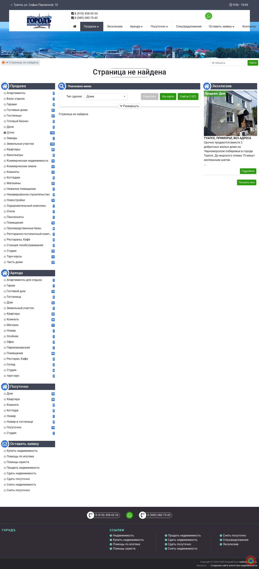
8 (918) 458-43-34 (86, 13)
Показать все (247, 182)
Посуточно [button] (160, 26)
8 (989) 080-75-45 (86, 18)
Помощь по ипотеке (126, 544)
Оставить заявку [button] (222, 26)
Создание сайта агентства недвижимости (234, 565)
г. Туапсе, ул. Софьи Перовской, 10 (34, 5)
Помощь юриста (124, 548)
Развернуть (129, 106)
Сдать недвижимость (183, 540)
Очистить (149, 96)
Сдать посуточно (179, 544)
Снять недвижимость (183, 548)
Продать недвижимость (184, 535)
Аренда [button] (136, 26)
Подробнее (248, 171)
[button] (106, 96)
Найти (253, 62)
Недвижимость (123, 535)
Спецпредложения (189, 26)
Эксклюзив (114, 26)
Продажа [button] (91, 26)
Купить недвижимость (128, 540)
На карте (168, 96)
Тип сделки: (74, 96)
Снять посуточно (234, 535)
